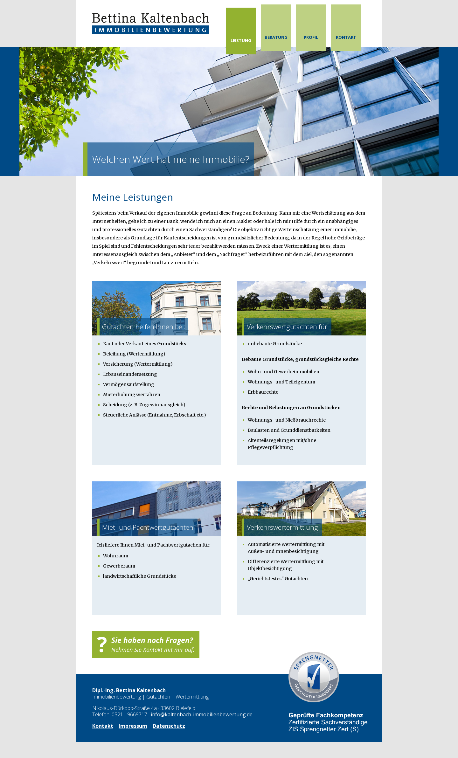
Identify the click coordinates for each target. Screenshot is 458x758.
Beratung (276, 37)
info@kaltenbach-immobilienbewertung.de (202, 714)
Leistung (241, 40)
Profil (311, 37)
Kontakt (346, 37)
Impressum (133, 725)
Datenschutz (169, 725)
